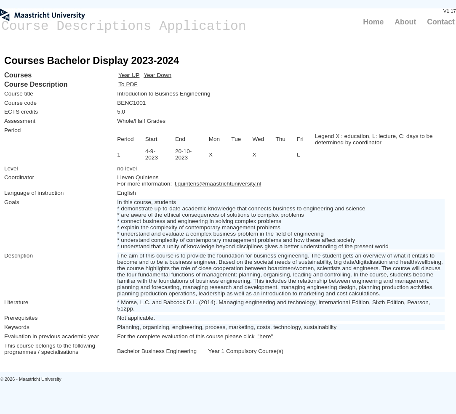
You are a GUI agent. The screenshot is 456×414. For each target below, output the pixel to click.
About (405, 22)
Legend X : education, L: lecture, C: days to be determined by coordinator (374, 139)
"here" (265, 336)
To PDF (127, 84)
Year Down (157, 75)
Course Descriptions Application (123, 26)
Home (373, 22)
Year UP (128, 75)
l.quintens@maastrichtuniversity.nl (218, 183)
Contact (441, 22)
